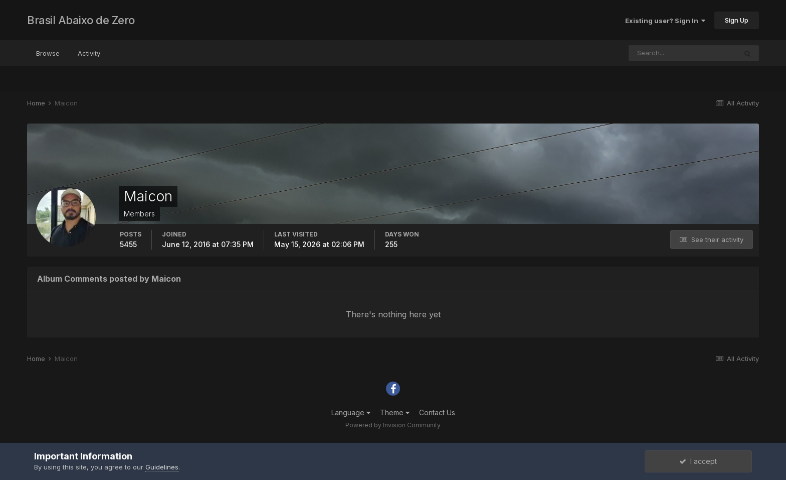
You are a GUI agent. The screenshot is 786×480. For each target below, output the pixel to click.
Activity (89, 53)
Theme (395, 412)
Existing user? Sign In (665, 21)
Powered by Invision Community (393, 425)
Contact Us (437, 412)
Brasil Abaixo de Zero (81, 20)
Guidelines (161, 467)
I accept (698, 461)
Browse (48, 53)
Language (350, 412)
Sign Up (736, 20)
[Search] (682, 53)
